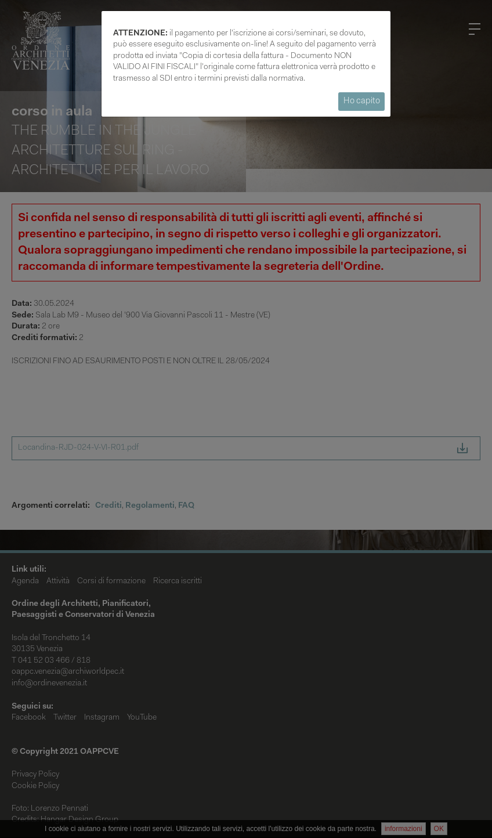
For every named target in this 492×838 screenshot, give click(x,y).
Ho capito (361, 101)
